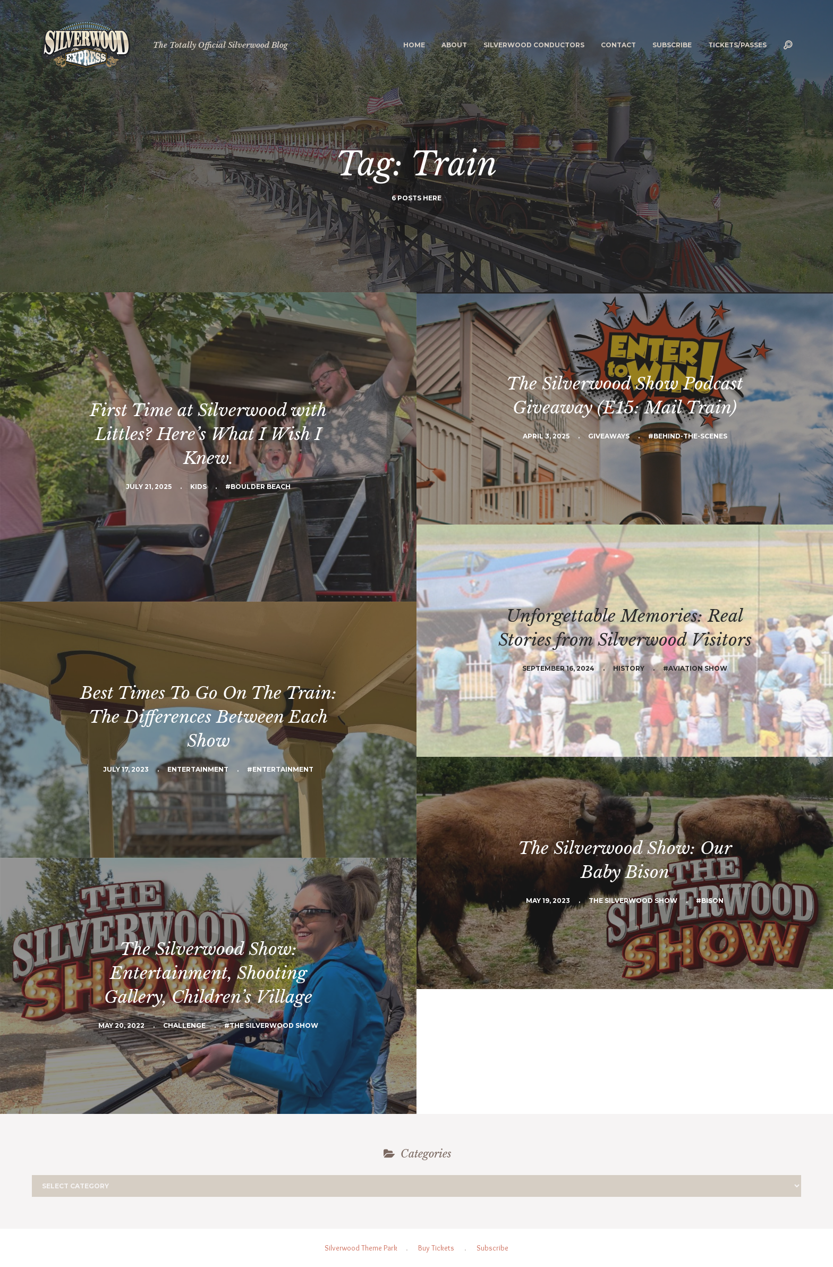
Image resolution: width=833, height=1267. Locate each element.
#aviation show (695, 668)
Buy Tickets (436, 1248)
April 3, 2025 (546, 436)
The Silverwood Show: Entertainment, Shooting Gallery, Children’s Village (208, 973)
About (454, 45)
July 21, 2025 (149, 487)
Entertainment (197, 769)
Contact (618, 45)
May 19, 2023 (548, 901)
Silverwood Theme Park (361, 1248)
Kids (198, 487)
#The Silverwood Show (271, 1025)
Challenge (184, 1025)
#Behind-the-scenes (687, 436)
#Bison (710, 901)
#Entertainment (280, 769)
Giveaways (609, 436)
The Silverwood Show (633, 901)
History (628, 668)
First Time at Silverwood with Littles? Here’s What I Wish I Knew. (208, 434)
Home (414, 45)
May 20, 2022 (121, 1025)
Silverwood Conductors (533, 45)
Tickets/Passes (737, 45)
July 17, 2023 (126, 769)
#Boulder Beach (258, 487)
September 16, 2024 (558, 668)
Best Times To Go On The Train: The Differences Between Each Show (208, 716)
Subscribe (672, 45)
